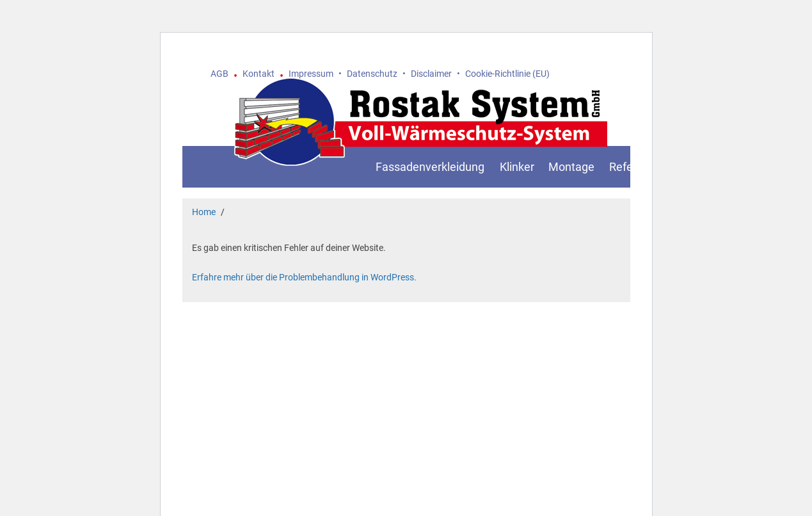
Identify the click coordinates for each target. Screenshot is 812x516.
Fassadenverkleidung (430, 166)
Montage (571, 166)
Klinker (517, 166)
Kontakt (259, 74)
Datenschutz (372, 74)
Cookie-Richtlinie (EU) (507, 74)
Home (204, 212)
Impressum (311, 74)
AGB (219, 74)
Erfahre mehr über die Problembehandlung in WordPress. (304, 277)
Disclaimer (431, 74)
